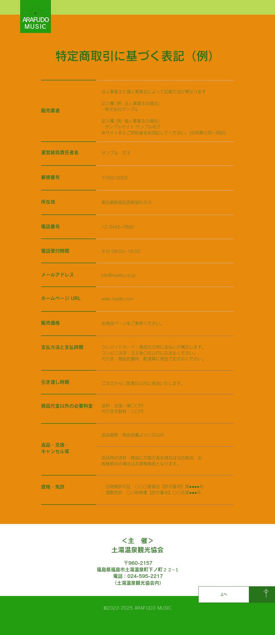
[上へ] (223, 594)
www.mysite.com (117, 299)
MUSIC (35, 27)
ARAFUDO (35, 20)
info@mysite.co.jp (118, 275)
